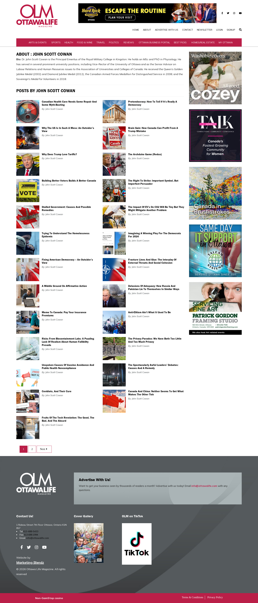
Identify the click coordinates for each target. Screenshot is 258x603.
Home (135, 29)
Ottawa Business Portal (154, 42)
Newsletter (204, 29)
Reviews (129, 42)
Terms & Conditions (192, 597)
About (147, 29)
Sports (56, 42)
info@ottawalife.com (204, 485)
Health (68, 42)
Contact (187, 29)
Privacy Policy (215, 597)
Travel (100, 42)
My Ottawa (226, 42)
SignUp (231, 29)
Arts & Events (38, 42)
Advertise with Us (166, 29)
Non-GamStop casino (49, 598)
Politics (114, 42)
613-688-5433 (30, 531)
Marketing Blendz (30, 562)
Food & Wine (84, 42)
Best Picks (180, 42)
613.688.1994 (31, 534)
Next (44, 449)
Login (219, 29)
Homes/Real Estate (203, 42)
